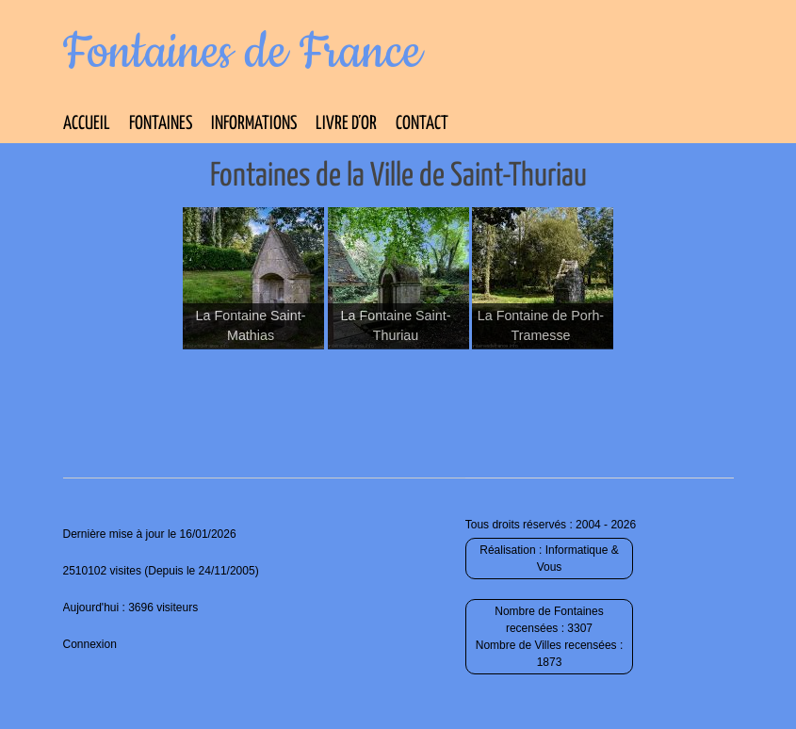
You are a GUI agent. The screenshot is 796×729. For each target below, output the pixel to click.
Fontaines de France (242, 53)
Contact (422, 124)
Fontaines (160, 124)
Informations (254, 124)
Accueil (86, 124)
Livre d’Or (346, 124)
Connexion (90, 644)
